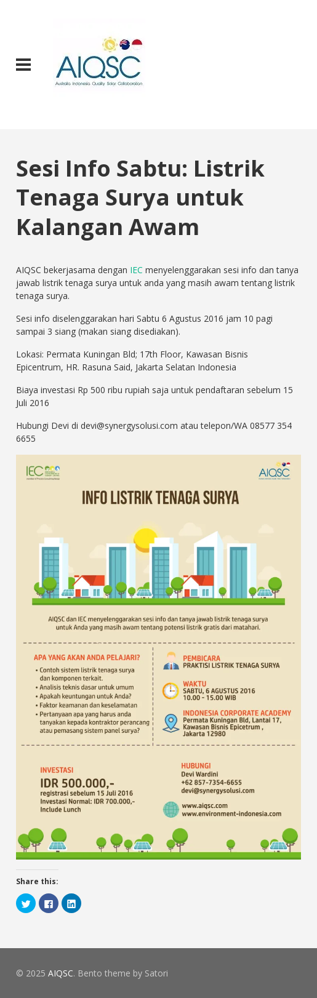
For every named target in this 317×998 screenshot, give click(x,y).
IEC (136, 270)
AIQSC (60, 973)
